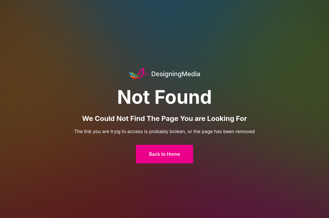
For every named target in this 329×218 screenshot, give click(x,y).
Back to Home (164, 154)
